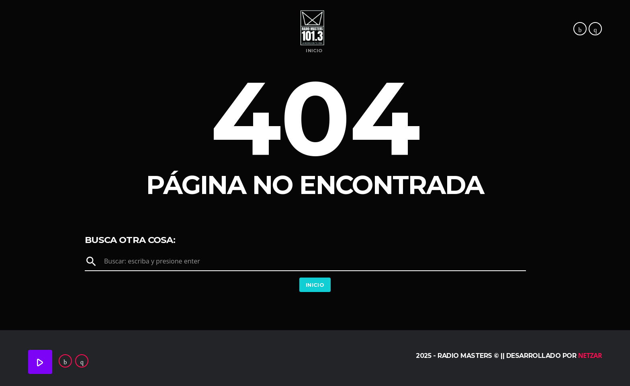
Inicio (314, 51)
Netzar (590, 355)
